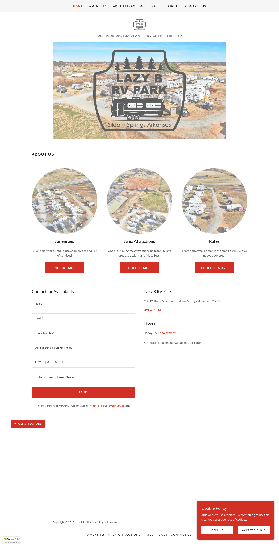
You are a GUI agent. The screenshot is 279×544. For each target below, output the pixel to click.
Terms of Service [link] (116, 405)
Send (83, 392)
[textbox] (83, 304)
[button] (177, 333)
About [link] (173, 6)
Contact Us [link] (195, 6)
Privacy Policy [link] (96, 405)
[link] (139, 24)
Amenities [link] (98, 6)
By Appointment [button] (164, 333)
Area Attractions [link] (129, 6)
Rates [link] (157, 6)
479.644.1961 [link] (153, 310)
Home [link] (78, 6)
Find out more (65, 267)
